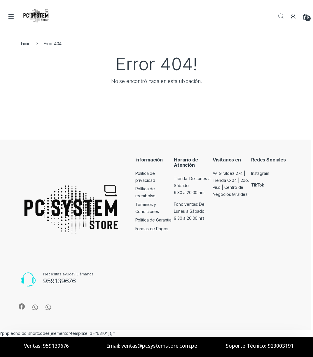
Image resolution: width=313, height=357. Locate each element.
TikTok (257, 184)
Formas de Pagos (151, 228)
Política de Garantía (153, 219)
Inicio (26, 43)
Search (281, 16)
